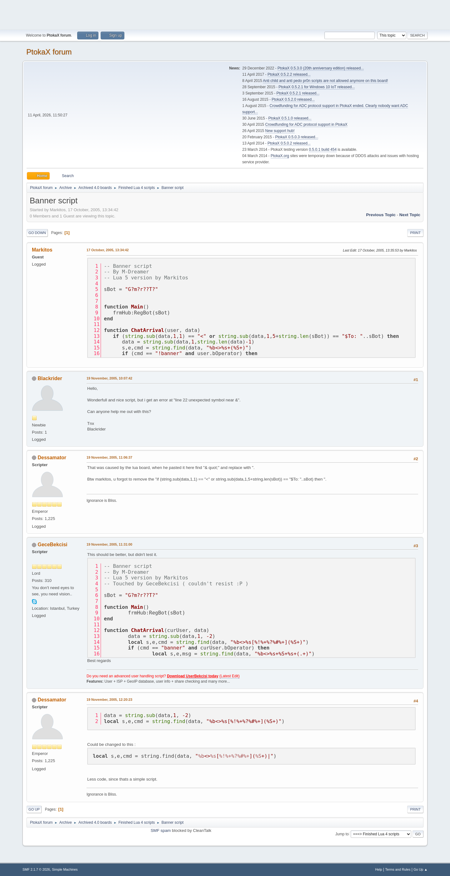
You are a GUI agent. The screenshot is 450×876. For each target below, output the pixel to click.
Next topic (409, 214)
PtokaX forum (49, 52)
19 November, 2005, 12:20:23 (109, 699)
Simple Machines (65, 869)
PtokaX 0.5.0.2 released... (289, 143)
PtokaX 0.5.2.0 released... (293, 99)
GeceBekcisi (52, 544)
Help (378, 869)
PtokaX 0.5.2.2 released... (289, 74)
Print (415, 233)
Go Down (37, 233)
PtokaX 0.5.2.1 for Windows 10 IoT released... (316, 87)
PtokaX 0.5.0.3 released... (296, 137)
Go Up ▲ (420, 869)
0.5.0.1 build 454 (323, 149)
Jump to (342, 834)
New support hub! (280, 131)
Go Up (34, 809)
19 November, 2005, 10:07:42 (109, 378)
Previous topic (381, 214)
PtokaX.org (280, 156)
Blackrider (50, 378)
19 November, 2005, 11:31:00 (109, 544)
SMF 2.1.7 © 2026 (36, 869)
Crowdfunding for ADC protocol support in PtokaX (306, 124)
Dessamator (52, 457)
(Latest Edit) (229, 676)
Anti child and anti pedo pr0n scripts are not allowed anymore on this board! (325, 81)
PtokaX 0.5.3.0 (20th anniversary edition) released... (321, 68)
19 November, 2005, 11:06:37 (109, 457)
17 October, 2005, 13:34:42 (108, 250)
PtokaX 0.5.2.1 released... (298, 93)
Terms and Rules (398, 869)
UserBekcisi (197, 676)
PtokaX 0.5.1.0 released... (290, 118)
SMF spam (161, 830)
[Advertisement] (225, 14)
